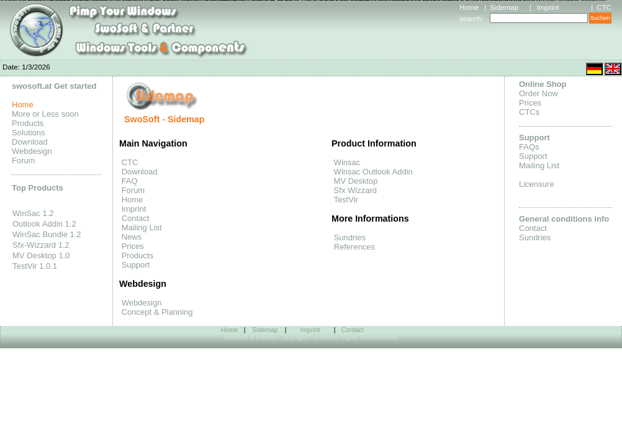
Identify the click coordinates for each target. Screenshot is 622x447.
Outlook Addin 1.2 (44, 223)
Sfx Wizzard (354, 190)
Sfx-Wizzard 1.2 (41, 245)
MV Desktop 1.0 (41, 255)
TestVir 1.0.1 (34, 266)
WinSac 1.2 (32, 213)
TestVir (344, 199)
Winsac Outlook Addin (372, 171)
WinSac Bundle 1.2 (46, 234)
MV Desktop (354, 181)
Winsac (345, 162)
